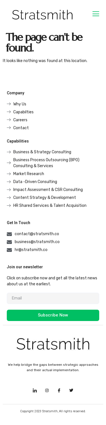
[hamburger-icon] (95, 14)
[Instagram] (47, 390)
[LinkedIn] (35, 390)
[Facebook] (59, 390)
